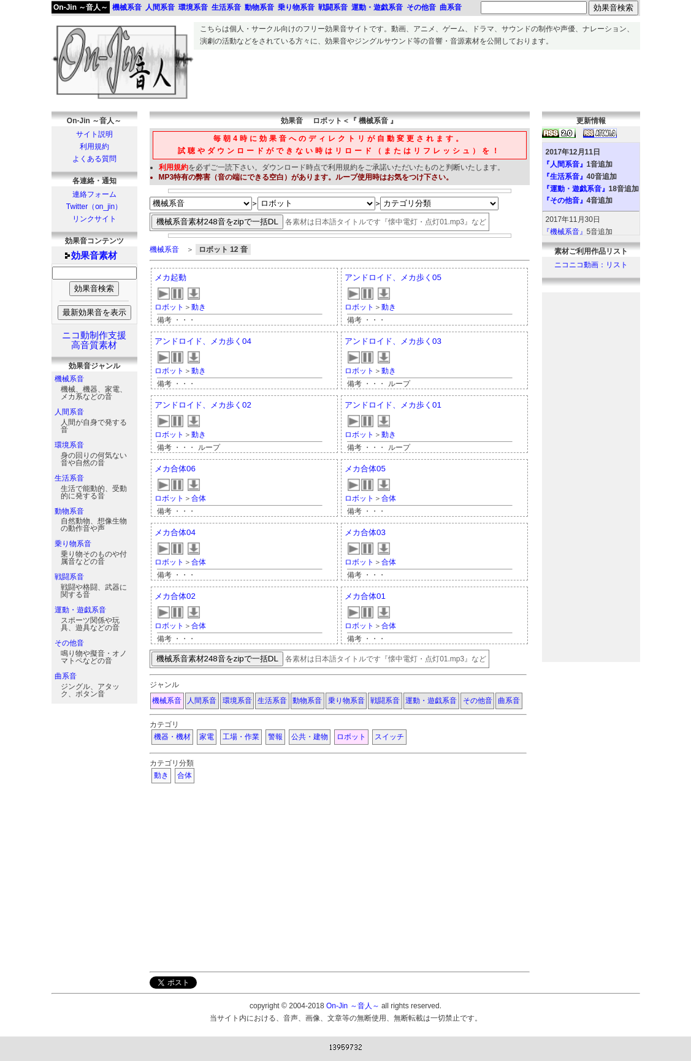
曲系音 (66, 676)
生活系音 (69, 478)
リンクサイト (94, 219)
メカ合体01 (365, 596)
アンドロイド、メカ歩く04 (203, 341)
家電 (206, 736)
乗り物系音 (73, 543)
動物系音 (69, 511)
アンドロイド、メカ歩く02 (203, 404)
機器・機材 (172, 736)
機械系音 (69, 379)
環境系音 (69, 445)
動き (198, 307)
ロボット (169, 307)
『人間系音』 (565, 164)
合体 (198, 498)
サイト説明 (94, 134)
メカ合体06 (175, 468)
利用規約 (94, 146)
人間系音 (69, 412)
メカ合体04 (175, 532)
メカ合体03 (365, 532)
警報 (275, 736)
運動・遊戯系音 (80, 610)
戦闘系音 (69, 576)
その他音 (69, 643)
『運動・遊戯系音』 (576, 188)
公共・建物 (309, 736)
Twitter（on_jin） (94, 206)
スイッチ (389, 736)
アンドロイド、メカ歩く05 (393, 277)
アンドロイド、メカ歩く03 (393, 341)
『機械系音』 (565, 231)
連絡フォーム (94, 194)
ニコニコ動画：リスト (591, 264)
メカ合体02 (175, 596)
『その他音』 (565, 200)
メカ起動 (170, 277)
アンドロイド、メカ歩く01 (393, 404)
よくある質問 (94, 158)
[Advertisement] (417, 77)
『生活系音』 (565, 176)
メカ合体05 (365, 468)
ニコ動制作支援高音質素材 (94, 340)
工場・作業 (241, 736)
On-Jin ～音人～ (80, 7)
